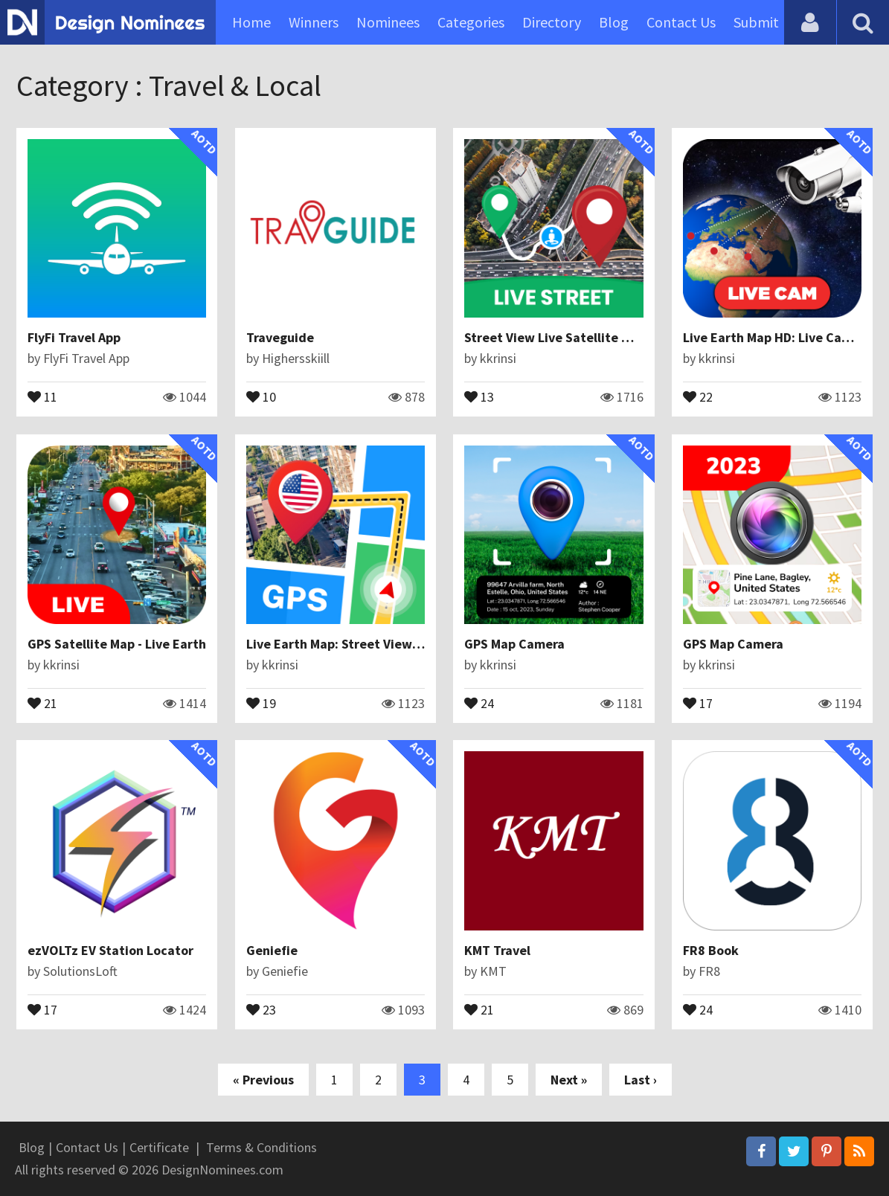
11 (42, 395)
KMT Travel (497, 950)
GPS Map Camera (514, 643)
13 (479, 395)
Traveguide (280, 337)
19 (261, 702)
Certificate (159, 1147)
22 (698, 395)
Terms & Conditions (261, 1147)
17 (698, 702)
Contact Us (681, 22)
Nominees (388, 22)
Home (251, 22)
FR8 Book (711, 950)
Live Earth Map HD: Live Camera (777, 337)
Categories (470, 22)
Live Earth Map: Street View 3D (338, 643)
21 (42, 702)
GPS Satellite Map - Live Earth (117, 643)
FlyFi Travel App (74, 337)
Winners (313, 22)
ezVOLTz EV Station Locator (110, 950)
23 (261, 1008)
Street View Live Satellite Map (555, 337)
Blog (614, 22)
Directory (551, 22)
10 (261, 395)
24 (479, 702)
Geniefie (272, 950)
